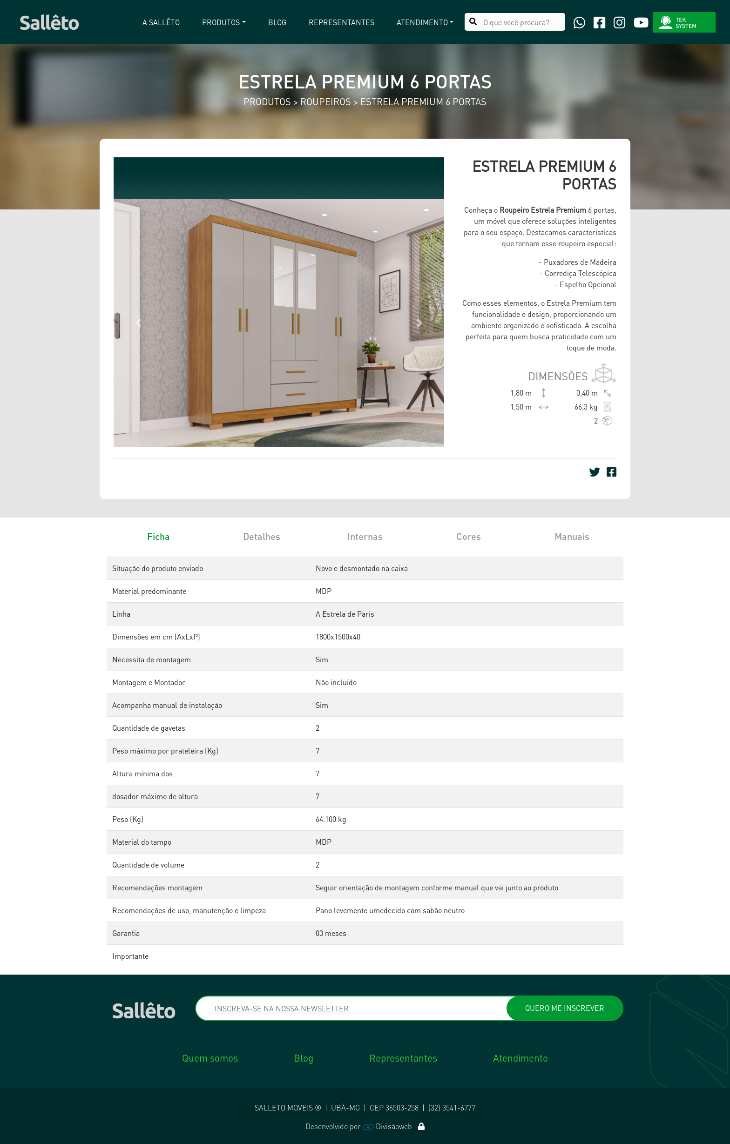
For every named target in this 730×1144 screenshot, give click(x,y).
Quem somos (210, 1057)
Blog (277, 21)
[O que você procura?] (515, 21)
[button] (138, 323)
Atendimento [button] (422, 21)
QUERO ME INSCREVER (564, 1008)
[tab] (158, 561)
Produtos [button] (221, 21)
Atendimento (520, 1057)
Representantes (341, 21)
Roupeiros (326, 101)
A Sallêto (161, 21)
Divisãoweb (387, 1126)
